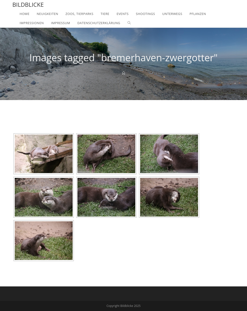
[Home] (123, 73)
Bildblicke (28, 4)
